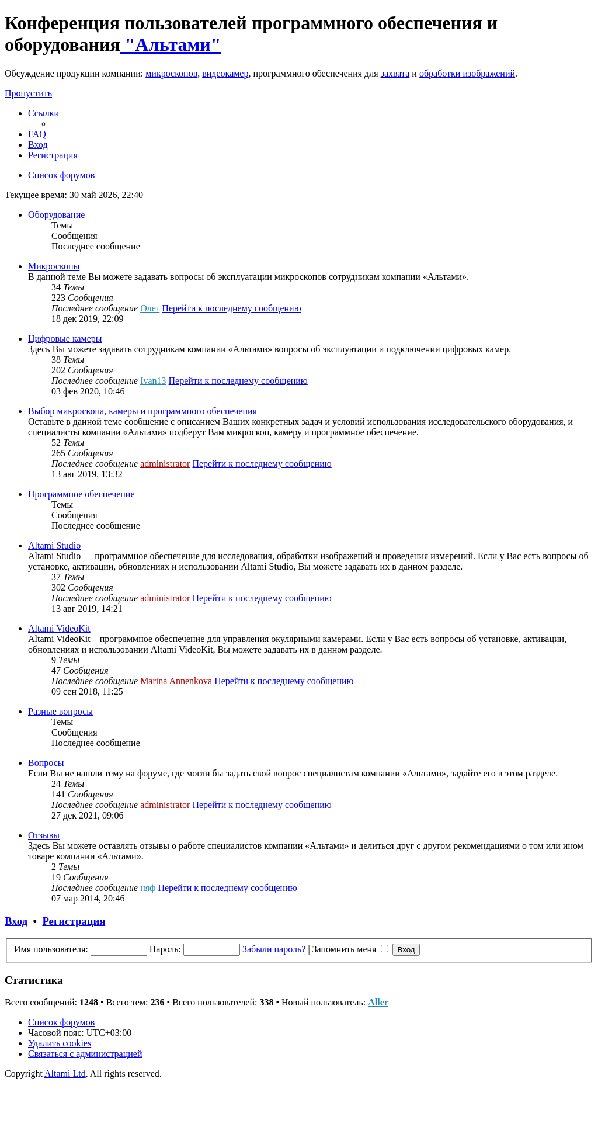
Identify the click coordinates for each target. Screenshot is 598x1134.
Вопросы (46, 763)
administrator (165, 464)
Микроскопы (53, 266)
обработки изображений (467, 73)
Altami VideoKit (59, 628)
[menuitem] (37, 134)
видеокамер (225, 73)
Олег (149, 308)
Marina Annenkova (176, 681)
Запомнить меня (350, 949)
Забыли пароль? (273, 949)
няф (147, 888)
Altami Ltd (65, 1073)
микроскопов (171, 73)
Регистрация (73, 921)
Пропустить (28, 93)
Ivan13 (153, 381)
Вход (16, 921)
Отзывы (44, 835)
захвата (395, 73)
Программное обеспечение (81, 494)
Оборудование (56, 215)
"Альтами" (170, 44)
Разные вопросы (60, 711)
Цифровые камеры (65, 339)
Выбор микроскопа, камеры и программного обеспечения (142, 411)
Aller (378, 1002)
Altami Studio (54, 545)
